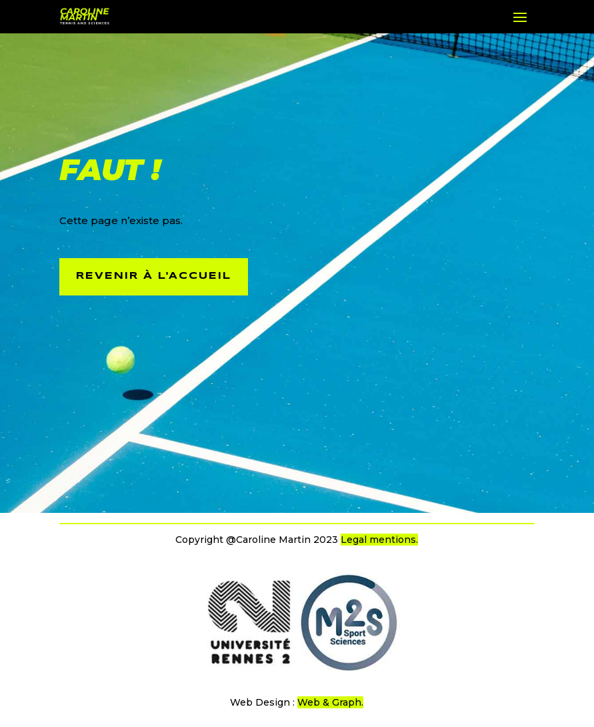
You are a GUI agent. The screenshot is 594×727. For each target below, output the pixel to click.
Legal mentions (378, 540)
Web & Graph (329, 702)
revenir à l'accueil (153, 276)
